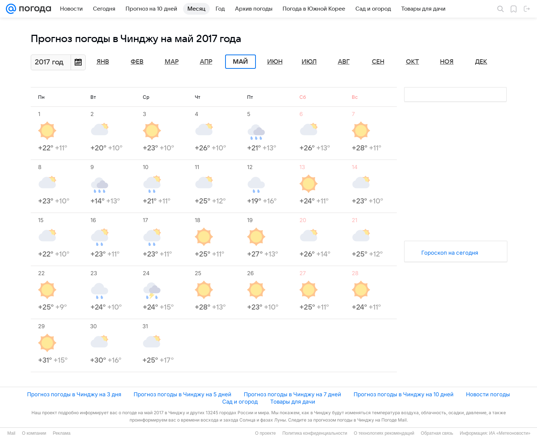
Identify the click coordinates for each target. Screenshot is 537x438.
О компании (34, 433)
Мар (172, 62)
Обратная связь (437, 433)
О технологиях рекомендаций (384, 433)
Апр (206, 62)
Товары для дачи (292, 401)
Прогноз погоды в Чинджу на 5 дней (182, 394)
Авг (344, 62)
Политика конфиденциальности (314, 433)
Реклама (61, 433)
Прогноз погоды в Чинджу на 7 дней (292, 394)
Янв (103, 62)
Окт (412, 62)
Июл (309, 62)
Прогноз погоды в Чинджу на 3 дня (74, 394)
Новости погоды (488, 394)
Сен (378, 62)
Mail (11, 433)
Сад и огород (240, 401)
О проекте (265, 433)
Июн (275, 62)
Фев (137, 62)
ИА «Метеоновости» (509, 433)
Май (240, 62)
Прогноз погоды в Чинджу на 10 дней (404, 394)
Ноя (447, 62)
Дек (481, 62)
